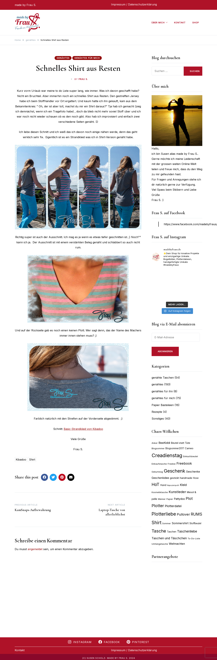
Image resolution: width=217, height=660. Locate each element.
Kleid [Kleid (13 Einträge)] (183, 485)
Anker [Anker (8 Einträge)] (155, 443)
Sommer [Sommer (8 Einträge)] (166, 523)
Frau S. (83, 79)
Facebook (109, 642)
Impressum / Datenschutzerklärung (134, 4)
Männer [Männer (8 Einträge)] (162, 499)
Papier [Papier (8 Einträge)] (169, 499)
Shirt (32, 459)
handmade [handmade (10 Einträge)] (186, 478)
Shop (195, 22)
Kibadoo (21, 459)
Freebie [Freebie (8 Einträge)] (172, 464)
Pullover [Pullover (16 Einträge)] (183, 514)
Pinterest (138, 642)
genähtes (63, 58)
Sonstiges (158, 418)
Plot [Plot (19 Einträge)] (189, 498)
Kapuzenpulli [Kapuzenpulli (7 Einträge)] (173, 485)
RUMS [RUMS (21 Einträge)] (196, 514)
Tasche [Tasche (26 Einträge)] (159, 531)
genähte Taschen (163, 377)
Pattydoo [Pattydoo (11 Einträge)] (179, 499)
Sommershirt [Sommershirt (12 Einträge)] (180, 523)
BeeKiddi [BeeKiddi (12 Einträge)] (164, 442)
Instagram (80, 642)
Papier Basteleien (163, 405)
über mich (158, 22)
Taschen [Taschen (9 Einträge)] (171, 531)
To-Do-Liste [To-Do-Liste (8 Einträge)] (194, 538)
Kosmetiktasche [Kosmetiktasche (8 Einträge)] (160, 492)
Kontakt (180, 22)
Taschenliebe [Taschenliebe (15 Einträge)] (187, 531)
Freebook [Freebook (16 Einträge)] (184, 463)
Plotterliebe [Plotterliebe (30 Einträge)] (164, 514)
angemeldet (35, 549)
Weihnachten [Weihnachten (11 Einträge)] (177, 543)
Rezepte (157, 411)
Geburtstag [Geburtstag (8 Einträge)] (157, 472)
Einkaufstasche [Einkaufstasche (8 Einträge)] (159, 464)
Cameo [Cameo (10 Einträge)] (189, 448)
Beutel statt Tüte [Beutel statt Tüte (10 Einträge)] (180, 442)
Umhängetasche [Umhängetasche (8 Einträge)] (160, 544)
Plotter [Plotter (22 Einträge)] (158, 505)
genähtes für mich (87, 58)
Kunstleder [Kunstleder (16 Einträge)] (177, 492)
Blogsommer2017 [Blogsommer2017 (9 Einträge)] (174, 448)
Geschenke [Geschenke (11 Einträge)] (193, 471)
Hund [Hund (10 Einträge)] (163, 485)
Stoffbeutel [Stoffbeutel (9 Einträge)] (195, 523)
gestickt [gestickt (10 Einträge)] (174, 478)
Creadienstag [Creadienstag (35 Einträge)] (167, 455)
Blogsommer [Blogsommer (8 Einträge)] (158, 448)
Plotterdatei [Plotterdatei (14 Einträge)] (173, 506)
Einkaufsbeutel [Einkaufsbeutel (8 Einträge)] (190, 456)
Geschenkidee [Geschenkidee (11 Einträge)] (160, 478)
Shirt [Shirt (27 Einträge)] (156, 522)
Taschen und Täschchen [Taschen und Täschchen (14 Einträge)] (169, 538)
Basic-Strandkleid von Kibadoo (83, 429)
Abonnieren (165, 351)
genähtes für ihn (162, 391)
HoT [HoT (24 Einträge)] (155, 484)
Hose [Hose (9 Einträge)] (196, 478)
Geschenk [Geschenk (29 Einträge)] (174, 471)
